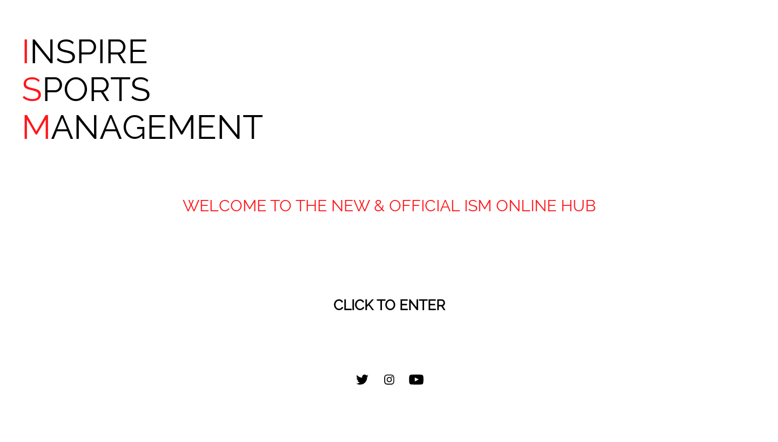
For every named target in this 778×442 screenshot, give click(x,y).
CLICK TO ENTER (389, 305)
